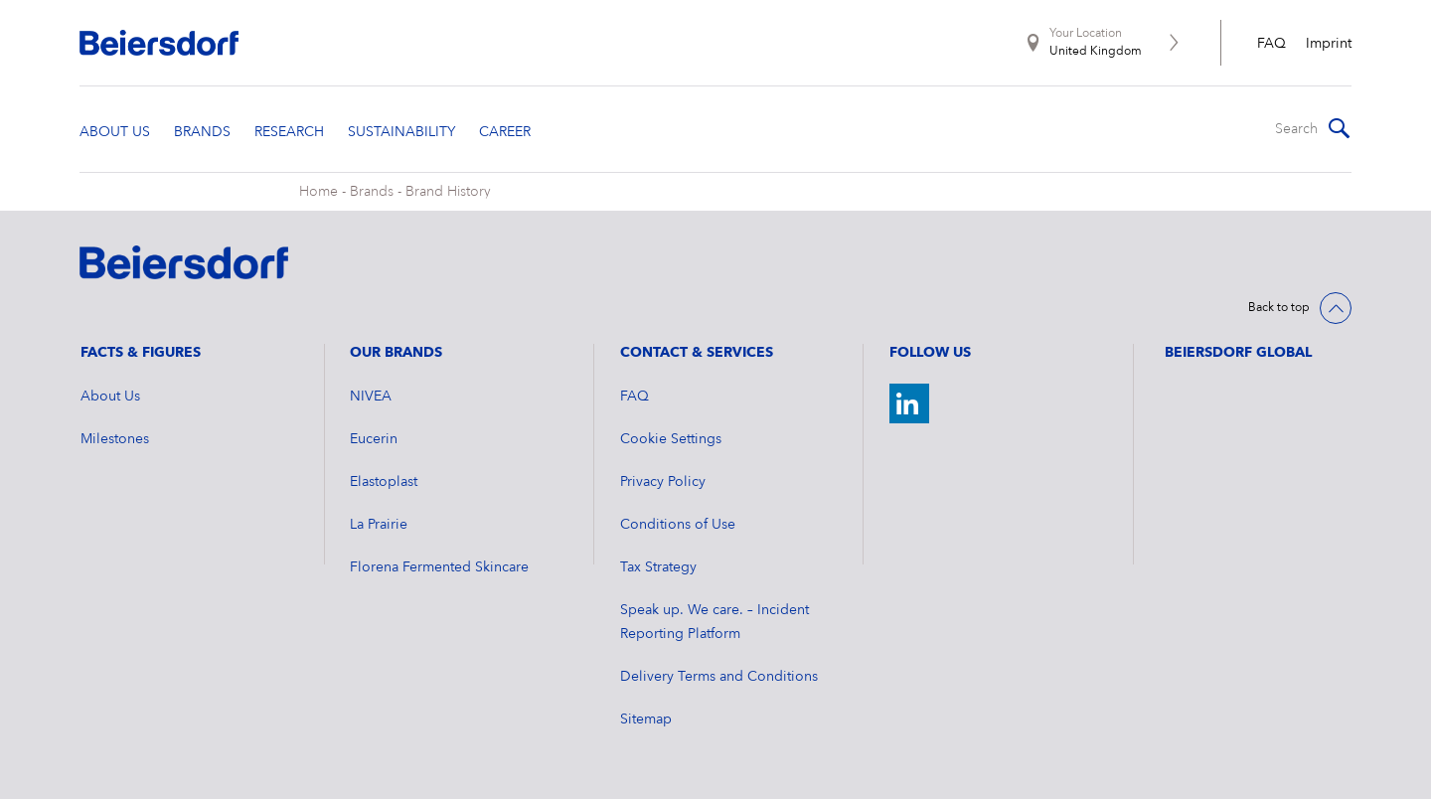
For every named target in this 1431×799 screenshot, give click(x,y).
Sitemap (646, 719)
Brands (372, 192)
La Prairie (378, 525)
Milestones (114, 439)
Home (318, 192)
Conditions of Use (677, 525)
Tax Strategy (658, 567)
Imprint (1329, 44)
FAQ (1271, 44)
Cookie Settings (670, 439)
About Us (110, 396)
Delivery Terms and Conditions (719, 677)
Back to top (1279, 308)
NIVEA (371, 396)
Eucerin (374, 439)
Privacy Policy (663, 482)
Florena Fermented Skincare (439, 567)
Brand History (448, 192)
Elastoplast (383, 482)
